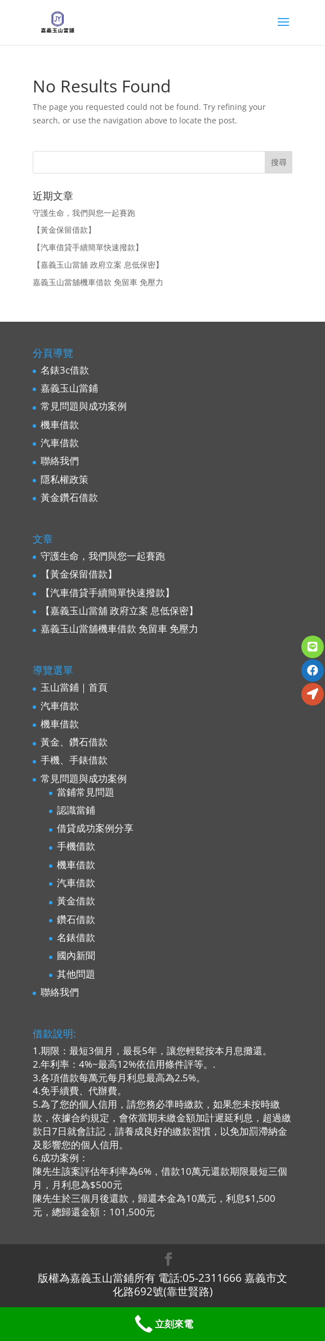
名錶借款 (76, 937)
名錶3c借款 (65, 369)
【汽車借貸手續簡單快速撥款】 (88, 247)
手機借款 (76, 846)
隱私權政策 (64, 479)
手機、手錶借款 (74, 759)
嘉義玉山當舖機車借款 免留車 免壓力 (98, 282)
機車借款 (60, 424)
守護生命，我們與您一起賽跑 (84, 212)
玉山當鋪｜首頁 (74, 687)
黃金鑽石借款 (69, 497)
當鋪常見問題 (85, 791)
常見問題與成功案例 (84, 405)
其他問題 (76, 973)
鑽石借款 (76, 919)
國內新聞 (76, 955)
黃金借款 (76, 900)
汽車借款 (60, 442)
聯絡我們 (60, 460)
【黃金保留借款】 (64, 229)
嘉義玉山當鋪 (69, 387)
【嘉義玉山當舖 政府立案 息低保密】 (98, 264)
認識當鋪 (76, 809)
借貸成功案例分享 (95, 828)
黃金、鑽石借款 (74, 741)
